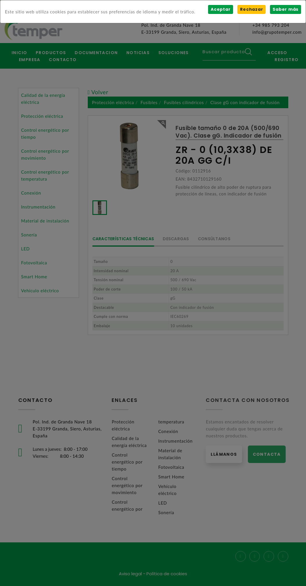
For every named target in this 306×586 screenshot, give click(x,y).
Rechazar (251, 9)
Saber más (285, 9)
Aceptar (220, 9)
